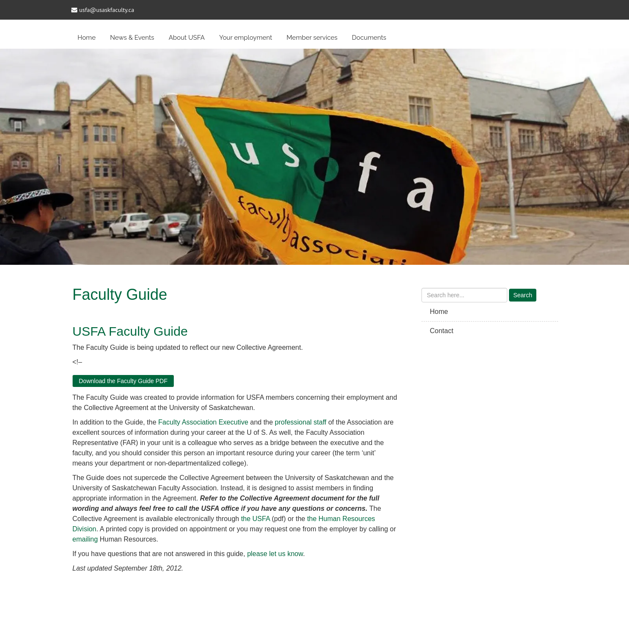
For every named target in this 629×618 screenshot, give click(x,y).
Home (87, 37)
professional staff (301, 422)
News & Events (132, 37)
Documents (369, 37)
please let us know (275, 553)
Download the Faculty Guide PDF (123, 381)
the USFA (255, 518)
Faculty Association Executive (203, 422)
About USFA (187, 37)
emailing (85, 539)
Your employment (245, 37)
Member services (312, 37)
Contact (441, 330)
